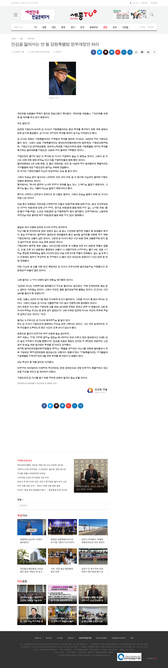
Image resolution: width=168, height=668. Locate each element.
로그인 (135, 2)
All (79, 655)
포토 (115, 27)
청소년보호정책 (101, 638)
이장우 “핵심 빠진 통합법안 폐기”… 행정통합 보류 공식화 (42, 490)
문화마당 (94, 27)
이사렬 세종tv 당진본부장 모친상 (31, 473)
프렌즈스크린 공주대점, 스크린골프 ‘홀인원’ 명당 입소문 (41, 469)
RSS (131, 638)
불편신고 (71, 638)
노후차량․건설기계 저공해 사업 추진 (33, 477)
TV (35, 27)
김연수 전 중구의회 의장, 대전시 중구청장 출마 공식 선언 (42, 481)
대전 (54, 27)
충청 (63, 27)
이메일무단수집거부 (118, 638)
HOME (13, 38)
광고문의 (151, 27)
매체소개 (38, 638)
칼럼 (105, 27)
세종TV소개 (18, 27)
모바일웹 (153, 2)
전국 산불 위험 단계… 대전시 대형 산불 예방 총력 (38, 486)
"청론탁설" (31, 38)
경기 (73, 27)
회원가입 (144, 2)
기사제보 (142, 27)
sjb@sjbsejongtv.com (103, 655)
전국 (82, 27)
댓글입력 (23, 505)
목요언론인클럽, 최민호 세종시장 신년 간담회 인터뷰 (40, 465)
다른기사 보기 (100, 393)
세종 (44, 27)
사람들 (125, 27)
